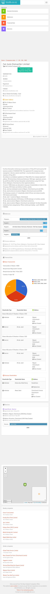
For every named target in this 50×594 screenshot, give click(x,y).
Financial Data (11, 23)
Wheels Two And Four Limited (11, 575)
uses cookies (14, 586)
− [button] (5, 471)
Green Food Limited (8, 512)
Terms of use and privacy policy (25, 590)
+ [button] (5, 468)
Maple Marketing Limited (9, 537)
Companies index (10, 60)
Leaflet (25, 502)
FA (19, 60)
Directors (9, 29)
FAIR (25, 60)
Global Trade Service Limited (10, 550)
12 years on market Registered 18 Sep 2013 (25, 70)
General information (12, 11)
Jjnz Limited (6, 522)
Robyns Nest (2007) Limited (10, 527)
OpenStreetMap (37, 502)
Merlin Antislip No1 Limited (10, 532)
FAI (22, 60)
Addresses (10, 17)
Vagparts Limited (7, 560)
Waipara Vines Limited (9, 570)
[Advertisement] (25, 46)
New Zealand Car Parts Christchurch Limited (15, 555)
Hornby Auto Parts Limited (10, 517)
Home (3, 60)
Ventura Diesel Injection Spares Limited (13, 565)
